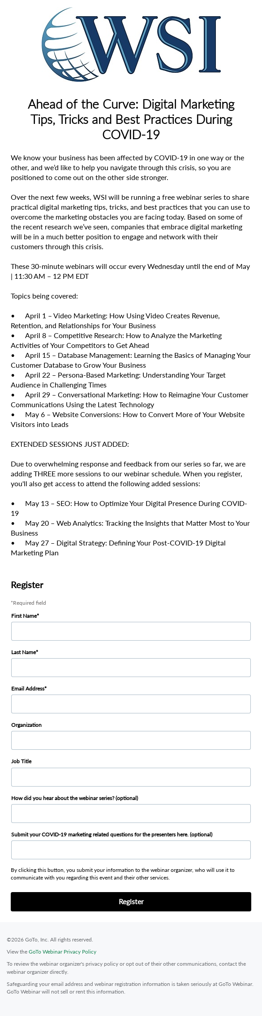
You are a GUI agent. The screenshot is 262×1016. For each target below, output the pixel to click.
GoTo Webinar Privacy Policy (62, 951)
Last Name (23, 652)
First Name (24, 615)
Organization (26, 724)
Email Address (27, 688)
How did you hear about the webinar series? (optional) (74, 798)
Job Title (21, 761)
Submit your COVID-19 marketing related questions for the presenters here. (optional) (111, 834)
